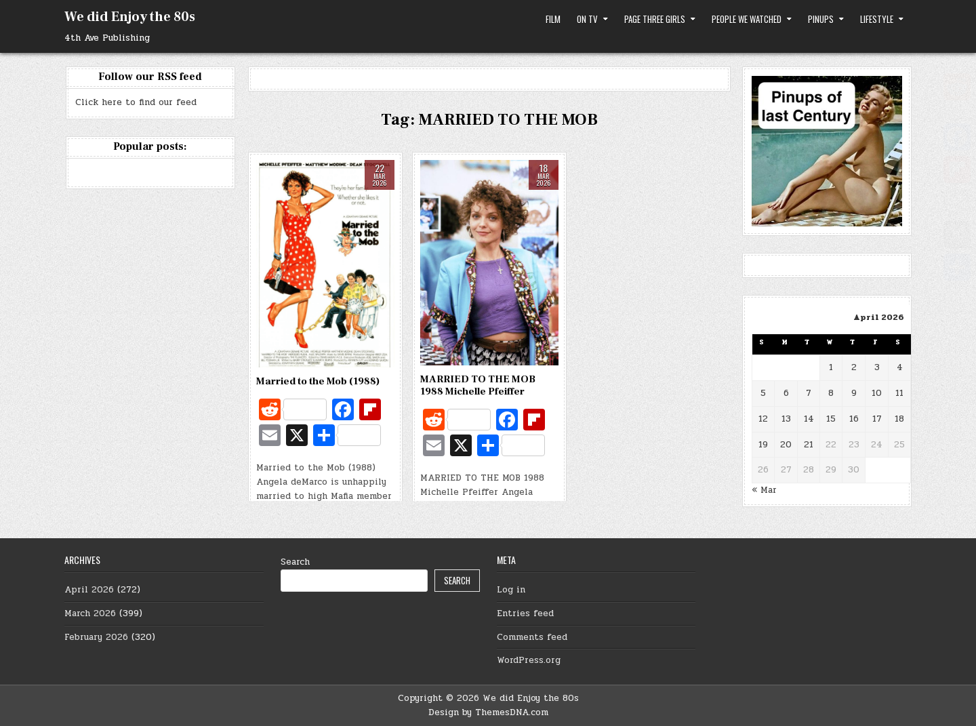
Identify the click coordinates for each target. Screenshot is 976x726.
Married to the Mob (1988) (318, 381)
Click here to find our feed (136, 102)
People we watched (746, 19)
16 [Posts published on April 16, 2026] (854, 419)
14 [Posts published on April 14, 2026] (809, 419)
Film (553, 19)
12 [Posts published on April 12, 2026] (763, 419)
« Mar (764, 490)
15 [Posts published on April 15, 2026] (831, 419)
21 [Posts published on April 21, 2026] (808, 444)
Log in (511, 590)
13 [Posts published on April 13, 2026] (786, 419)
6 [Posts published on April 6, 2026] (786, 393)
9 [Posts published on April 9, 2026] (854, 393)
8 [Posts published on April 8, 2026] (831, 393)
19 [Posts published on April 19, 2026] (763, 444)
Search (295, 562)
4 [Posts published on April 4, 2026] (900, 367)
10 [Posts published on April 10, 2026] (877, 393)
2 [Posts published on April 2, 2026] (854, 367)
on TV (587, 19)
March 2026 (90, 613)
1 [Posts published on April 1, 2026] (831, 367)
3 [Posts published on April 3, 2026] (877, 367)
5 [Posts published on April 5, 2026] (763, 393)
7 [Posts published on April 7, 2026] (808, 393)
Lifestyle (876, 19)
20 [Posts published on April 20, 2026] (786, 444)
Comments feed (532, 637)
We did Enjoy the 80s (129, 17)
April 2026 (89, 590)
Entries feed (525, 613)
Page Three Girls (654, 19)
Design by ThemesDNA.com (488, 712)
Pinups (821, 19)
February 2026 (96, 637)
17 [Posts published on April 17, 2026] (877, 419)
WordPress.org (529, 660)
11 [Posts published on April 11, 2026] (899, 393)
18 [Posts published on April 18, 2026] (899, 419)
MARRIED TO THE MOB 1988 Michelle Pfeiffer (477, 385)
